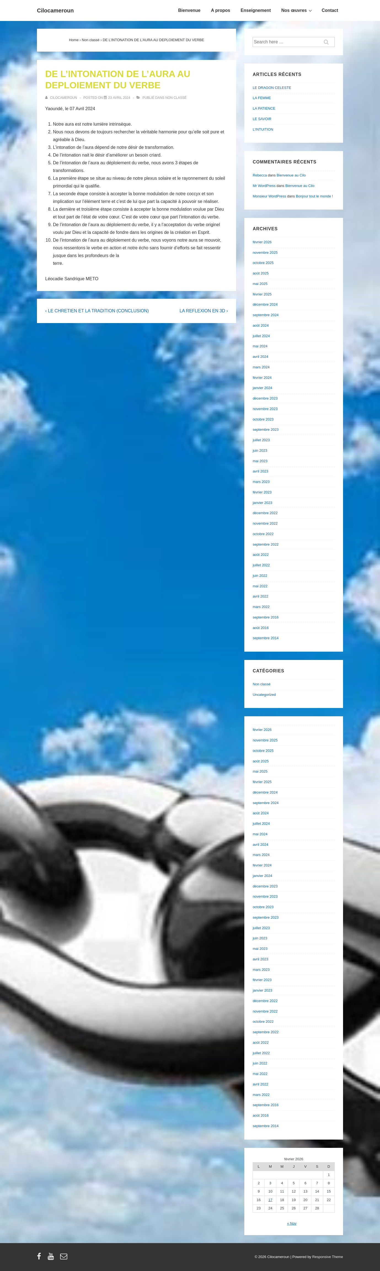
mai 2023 (260, 461)
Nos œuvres (297, 10)
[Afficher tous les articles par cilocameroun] (61, 98)
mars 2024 (261, 367)
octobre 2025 (263, 263)
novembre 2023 (265, 409)
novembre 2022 (265, 523)
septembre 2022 (266, 544)
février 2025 (262, 294)
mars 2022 (261, 607)
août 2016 (261, 628)
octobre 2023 (263, 419)
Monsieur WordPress (269, 196)
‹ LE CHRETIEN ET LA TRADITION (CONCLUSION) (97, 310)
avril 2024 (260, 357)
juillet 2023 (261, 440)
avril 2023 (260, 471)
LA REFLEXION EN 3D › (204, 310)
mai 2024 (260, 346)
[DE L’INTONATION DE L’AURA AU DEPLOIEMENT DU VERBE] (119, 98)
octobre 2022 (263, 534)
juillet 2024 (261, 336)
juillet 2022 (261, 565)
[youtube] (52, 1258)
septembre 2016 (266, 617)
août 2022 (261, 555)
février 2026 (262, 242)
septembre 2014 (266, 638)
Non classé (175, 98)
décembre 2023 (265, 398)
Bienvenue (189, 10)
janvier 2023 (262, 503)
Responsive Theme (327, 1257)
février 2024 (262, 378)
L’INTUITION (263, 129)
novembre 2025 (265, 252)
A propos (220, 10)
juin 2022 (260, 576)
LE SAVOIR (262, 119)
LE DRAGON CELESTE (272, 88)
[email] (64, 1258)
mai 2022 (260, 586)
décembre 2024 (265, 304)
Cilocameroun (55, 10)
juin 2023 (260, 450)
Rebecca (260, 175)
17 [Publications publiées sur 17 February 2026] (270, 1200)
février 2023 (262, 492)
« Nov (291, 1223)
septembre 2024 (266, 315)
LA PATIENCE (264, 108)
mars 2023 (261, 482)
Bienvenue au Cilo (291, 175)
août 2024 (261, 325)
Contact (330, 10)
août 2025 (261, 273)
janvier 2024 (262, 388)
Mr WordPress (264, 186)
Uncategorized (264, 695)
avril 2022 (260, 596)
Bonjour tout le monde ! (314, 196)
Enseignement (256, 10)
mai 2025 (260, 284)
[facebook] (40, 1258)
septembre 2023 (266, 429)
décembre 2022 (265, 513)
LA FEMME (262, 98)
